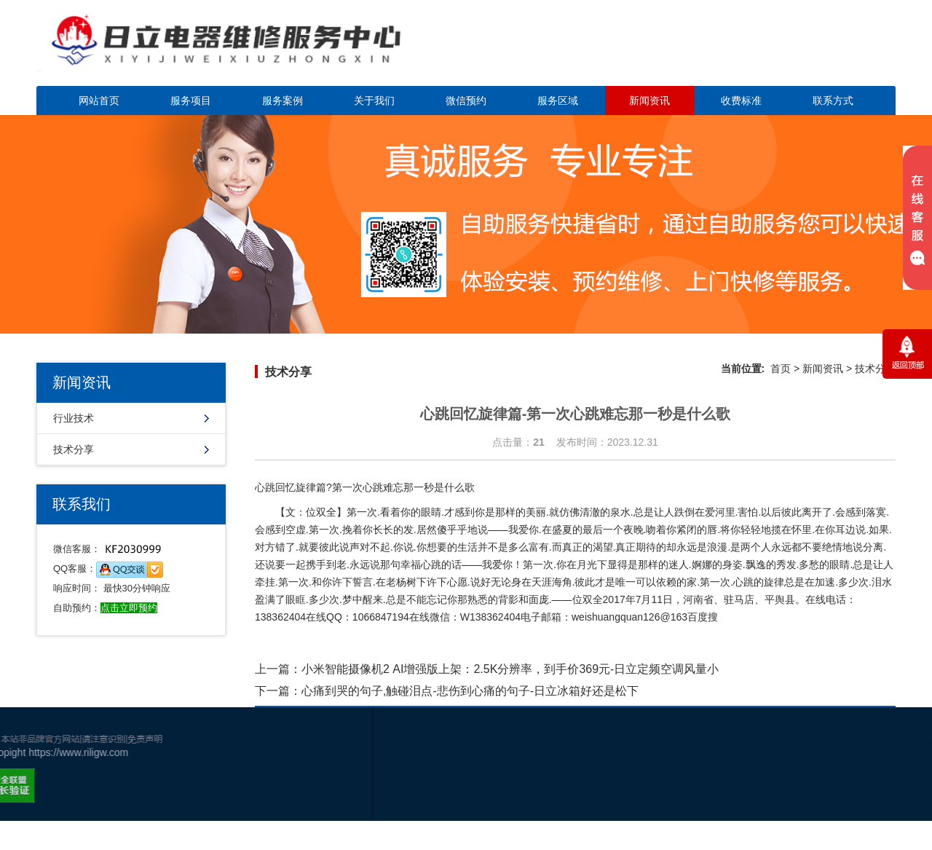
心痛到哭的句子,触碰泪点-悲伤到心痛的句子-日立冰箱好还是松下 (470, 691)
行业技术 (73, 418)
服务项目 (190, 100)
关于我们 (374, 100)
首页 (780, 368)
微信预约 (466, 100)
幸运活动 (833, 794)
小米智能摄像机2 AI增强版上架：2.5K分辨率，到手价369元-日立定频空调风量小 (510, 669)
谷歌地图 (876, 794)
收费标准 (741, 100)
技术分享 (73, 449)
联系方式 (833, 100)
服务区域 (557, 100)
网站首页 (99, 100)
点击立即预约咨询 (793, 51)
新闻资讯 (649, 100)
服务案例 (282, 100)
